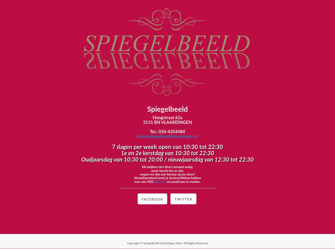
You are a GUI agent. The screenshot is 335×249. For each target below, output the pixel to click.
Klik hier (160, 182)
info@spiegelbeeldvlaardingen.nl (167, 136)
